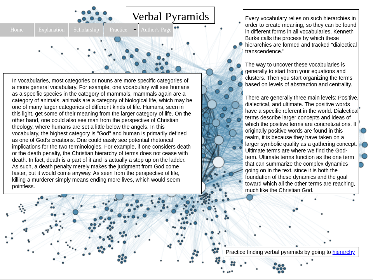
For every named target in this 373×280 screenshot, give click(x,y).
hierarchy (344, 252)
